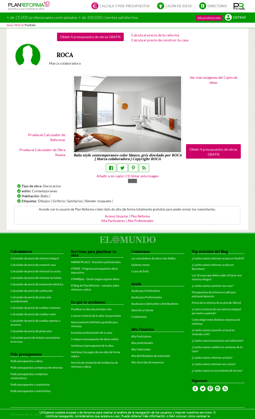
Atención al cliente (142, 310)
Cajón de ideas (174, 6)
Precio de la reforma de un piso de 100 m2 (216, 302)
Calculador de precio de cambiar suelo (33, 314)
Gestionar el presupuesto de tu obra (92, 345)
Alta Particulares (113, 221)
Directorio (213, 6)
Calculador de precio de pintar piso (31, 331)
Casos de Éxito (140, 271)
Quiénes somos (140, 264)
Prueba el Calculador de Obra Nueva (42, 152)
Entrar (235, 18)
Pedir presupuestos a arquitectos (30, 384)
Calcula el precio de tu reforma (155, 35)
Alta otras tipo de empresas (147, 362)
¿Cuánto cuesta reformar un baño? (212, 357)
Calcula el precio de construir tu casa (159, 40)
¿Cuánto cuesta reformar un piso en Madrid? (218, 258)
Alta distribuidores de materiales (150, 355)
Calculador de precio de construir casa (33, 264)
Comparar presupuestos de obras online (95, 339)
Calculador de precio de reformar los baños (36, 277)
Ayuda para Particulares (145, 290)
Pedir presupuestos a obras (26, 361)
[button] (239, 6)
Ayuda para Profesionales (146, 297)
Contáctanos (139, 316)
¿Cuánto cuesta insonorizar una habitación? (217, 340)
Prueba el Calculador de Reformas (46, 137)
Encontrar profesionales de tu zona (91, 332)
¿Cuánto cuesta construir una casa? (212, 285)
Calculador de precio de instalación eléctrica (36, 284)
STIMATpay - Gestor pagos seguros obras (95, 279)
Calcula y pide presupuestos (120, 6)
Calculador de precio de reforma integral (34, 258)
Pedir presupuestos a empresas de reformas (36, 367)
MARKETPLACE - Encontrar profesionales (96, 262)
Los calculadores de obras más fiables (153, 258)
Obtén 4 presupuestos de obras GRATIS (90, 37)
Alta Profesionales (140, 221)
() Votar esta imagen (142, 176)
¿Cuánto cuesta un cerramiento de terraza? (217, 370)
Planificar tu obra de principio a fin (91, 309)
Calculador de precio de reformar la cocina (35, 271)
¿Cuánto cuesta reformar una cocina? (214, 364)
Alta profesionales (209, 18)
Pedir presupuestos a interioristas (30, 391)
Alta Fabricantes (141, 349)
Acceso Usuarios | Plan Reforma (127, 216)
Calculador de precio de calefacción (31, 290)
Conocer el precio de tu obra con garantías (96, 315)
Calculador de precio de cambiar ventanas (35, 307)
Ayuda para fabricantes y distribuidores (154, 303)
